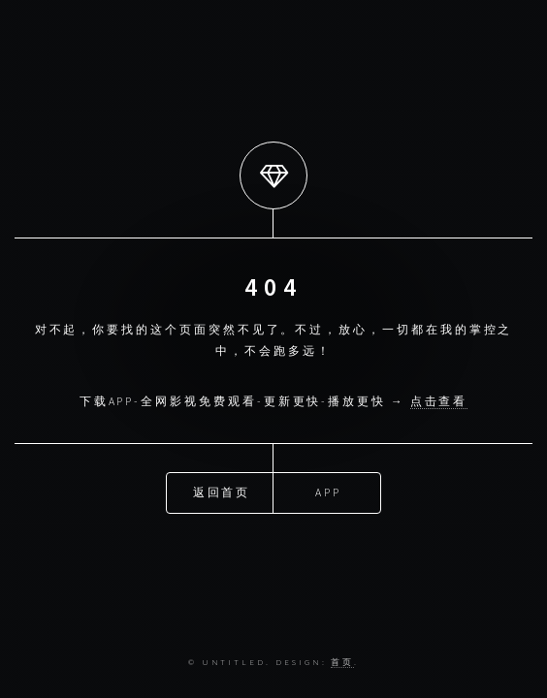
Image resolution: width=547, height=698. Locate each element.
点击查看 (439, 401)
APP (328, 492)
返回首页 (222, 492)
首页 (342, 661)
